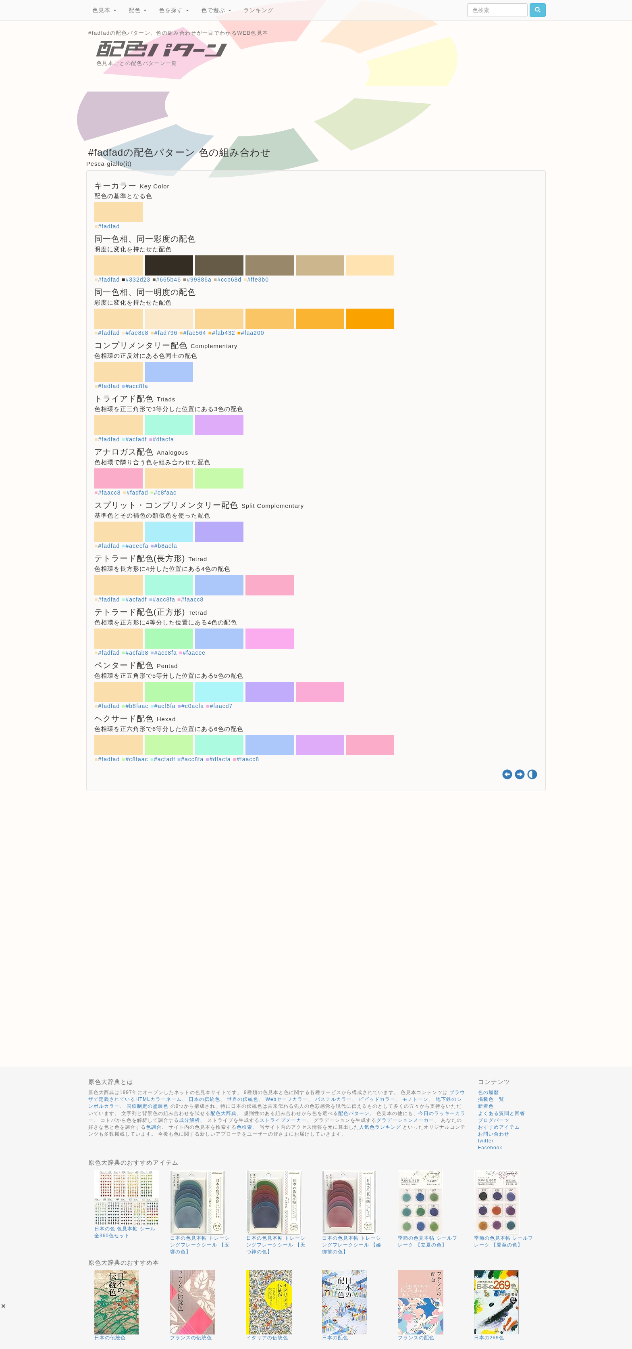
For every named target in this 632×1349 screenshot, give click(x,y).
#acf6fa (165, 706)
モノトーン (415, 1099)
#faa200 (252, 333)
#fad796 (166, 333)
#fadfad (109, 226)
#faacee (194, 652)
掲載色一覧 (491, 1099)
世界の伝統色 (242, 1099)
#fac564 (194, 333)
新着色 (486, 1106)
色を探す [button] (174, 10)
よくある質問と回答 (501, 1113)
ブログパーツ (493, 1120)
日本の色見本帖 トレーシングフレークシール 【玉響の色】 (199, 1245)
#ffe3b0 (257, 279)
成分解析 (189, 1120)
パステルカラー (333, 1099)
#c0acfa (192, 706)
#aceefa (137, 546)
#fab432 (223, 333)
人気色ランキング (380, 1127)
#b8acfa (165, 546)
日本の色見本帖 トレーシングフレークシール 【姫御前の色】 (351, 1245)
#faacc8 (109, 492)
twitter (486, 1141)
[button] (3, 1306)
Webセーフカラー (287, 1099)
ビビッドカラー (377, 1099)
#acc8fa (137, 386)
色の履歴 (488, 1092)
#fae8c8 (137, 333)
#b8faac (137, 706)
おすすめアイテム (499, 1127)
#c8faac (165, 492)
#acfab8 (137, 652)
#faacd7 (221, 706)
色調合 (154, 1127)
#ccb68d (229, 279)
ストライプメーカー (283, 1120)
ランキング (258, 10)
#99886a (199, 279)
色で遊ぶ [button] (216, 10)
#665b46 (168, 279)
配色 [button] (138, 10)
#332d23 (138, 279)
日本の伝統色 (204, 1099)
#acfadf (136, 439)
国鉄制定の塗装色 (147, 1106)
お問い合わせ (493, 1134)
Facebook (490, 1148)
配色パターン (354, 1113)
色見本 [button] (104, 10)
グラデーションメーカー (405, 1120)
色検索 (244, 1127)
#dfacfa (163, 439)
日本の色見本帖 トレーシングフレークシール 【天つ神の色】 (276, 1245)
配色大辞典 (223, 1113)
